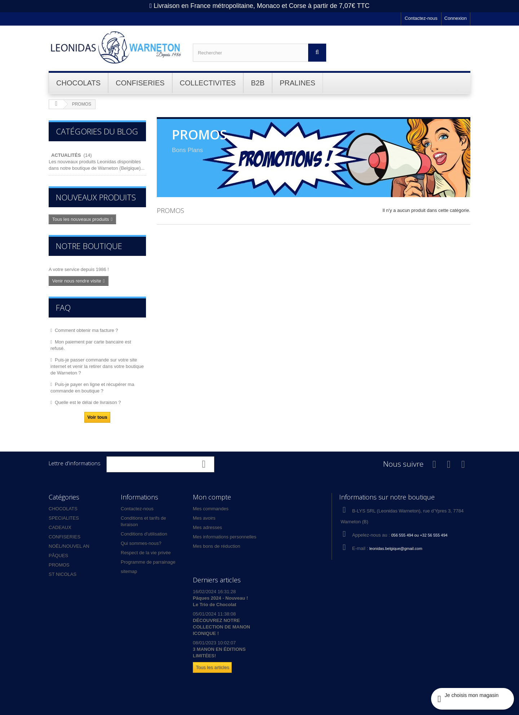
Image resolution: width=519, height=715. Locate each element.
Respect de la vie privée (146, 552)
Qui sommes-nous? (141, 543)
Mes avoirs (204, 518)
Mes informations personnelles (224, 536)
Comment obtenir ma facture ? (86, 330)
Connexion (455, 18)
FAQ (63, 307)
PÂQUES (58, 555)
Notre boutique (89, 245)
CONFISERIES (64, 536)
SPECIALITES (64, 518)
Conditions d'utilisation (144, 534)
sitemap (129, 571)
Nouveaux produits (96, 197)
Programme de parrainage (148, 562)
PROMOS (59, 565)
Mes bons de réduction (216, 546)
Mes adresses (207, 527)
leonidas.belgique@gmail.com (395, 548)
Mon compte (212, 497)
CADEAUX (60, 527)
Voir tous (97, 417)
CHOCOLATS (63, 508)
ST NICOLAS (62, 574)
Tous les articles (212, 667)
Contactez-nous (421, 18)
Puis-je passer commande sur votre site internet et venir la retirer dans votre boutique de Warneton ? (97, 366)
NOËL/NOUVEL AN (69, 546)
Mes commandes (211, 508)
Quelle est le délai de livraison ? (88, 402)
